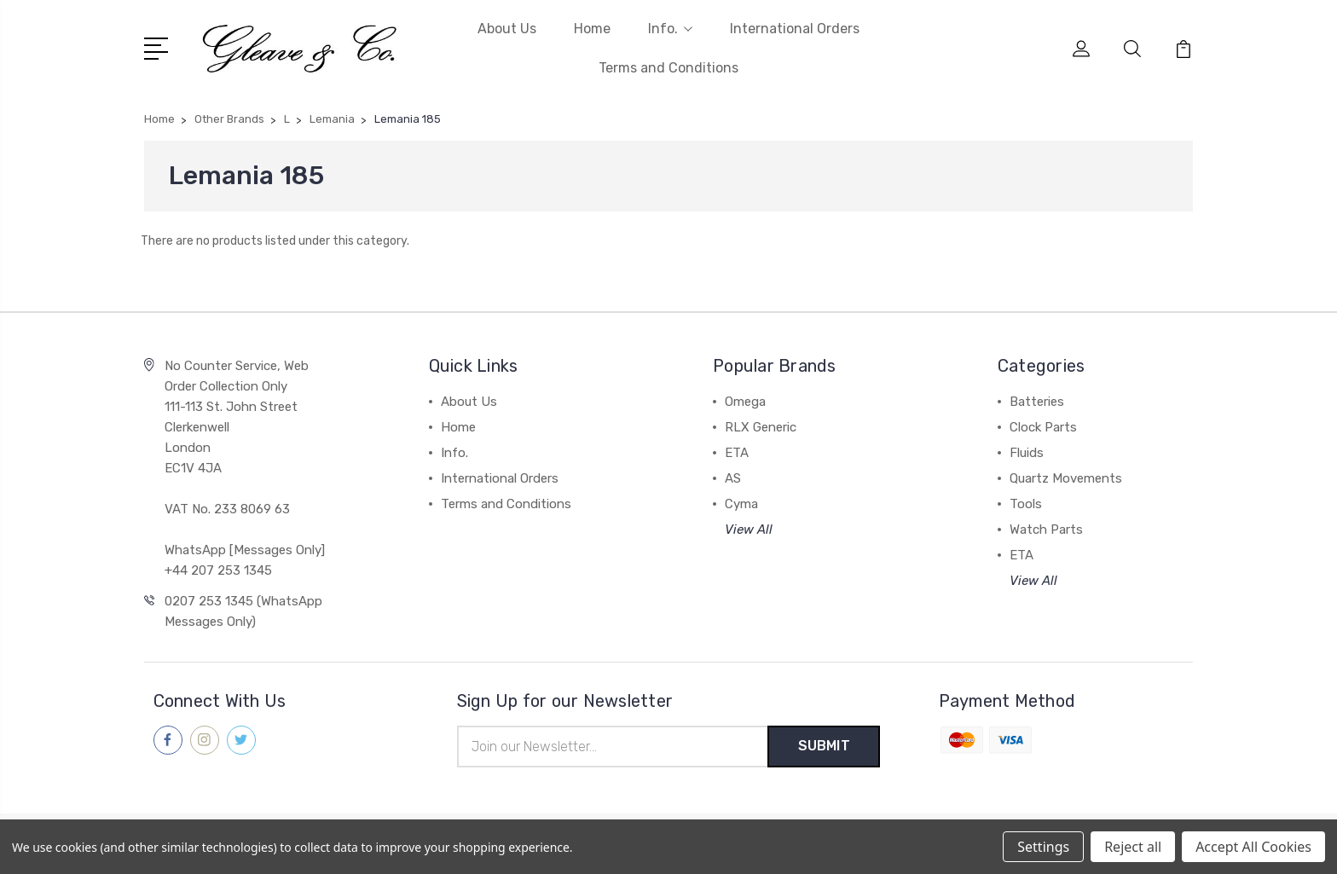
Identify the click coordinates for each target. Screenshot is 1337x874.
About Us (507, 28)
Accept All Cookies (1253, 846)
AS (733, 478)
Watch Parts (1046, 529)
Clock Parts (1043, 427)
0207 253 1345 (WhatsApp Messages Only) (243, 611)
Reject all (1132, 846)
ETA (737, 452)
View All (749, 529)
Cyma (741, 504)
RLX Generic (760, 427)
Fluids (1027, 452)
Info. (670, 28)
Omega (745, 401)
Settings (1043, 846)
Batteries (1037, 401)
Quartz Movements (1066, 478)
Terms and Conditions (668, 68)
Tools (1026, 504)
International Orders (795, 28)
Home (592, 28)
